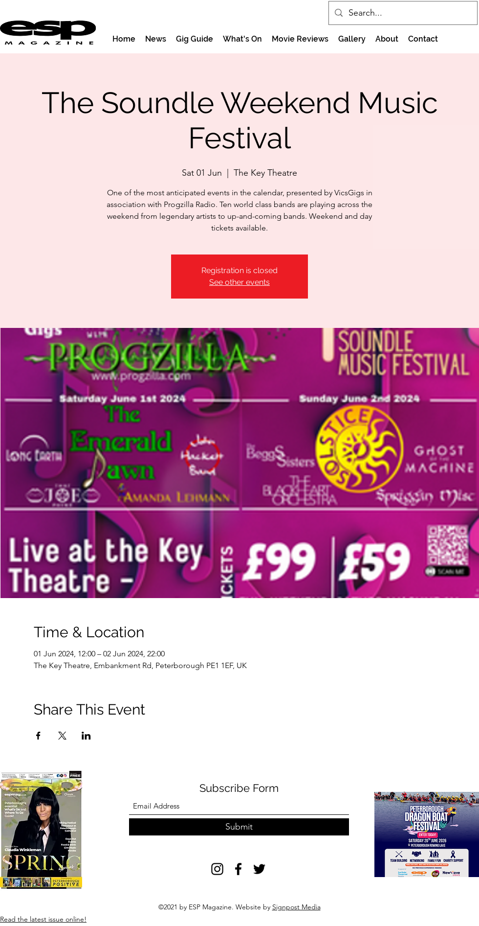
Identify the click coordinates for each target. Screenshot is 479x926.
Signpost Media (296, 907)
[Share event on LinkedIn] (86, 736)
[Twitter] (259, 869)
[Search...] (402, 13)
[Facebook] (238, 869)
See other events (239, 282)
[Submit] (239, 826)
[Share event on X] (62, 736)
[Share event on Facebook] (38, 736)
